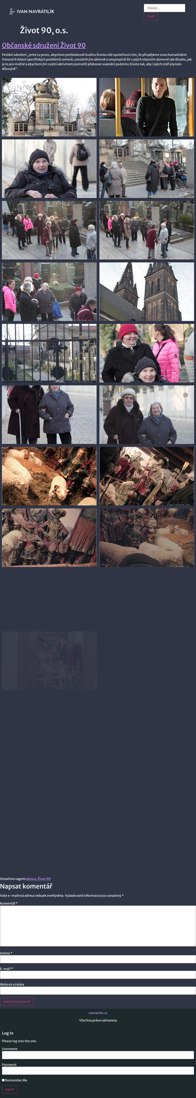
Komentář (9, 903)
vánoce (30, 879)
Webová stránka (12, 984)
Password (9, 1064)
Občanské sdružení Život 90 (44, 45)
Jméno (6, 953)
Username (9, 1048)
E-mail (6, 968)
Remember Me (14, 1080)
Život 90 (44, 879)
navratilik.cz (98, 1013)
